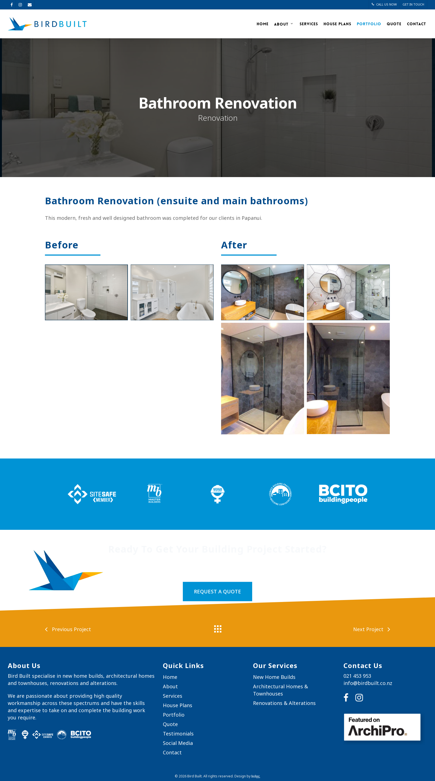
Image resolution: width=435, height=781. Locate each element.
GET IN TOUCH (413, 4)
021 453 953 (357, 675)
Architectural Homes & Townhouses (280, 690)
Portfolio (369, 24)
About (284, 24)
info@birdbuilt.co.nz (367, 683)
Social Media (178, 743)
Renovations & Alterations (284, 703)
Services (309, 24)
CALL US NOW (384, 4)
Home (263, 24)
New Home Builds (274, 677)
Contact (416, 24)
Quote (394, 24)
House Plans (337, 24)
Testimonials (178, 733)
